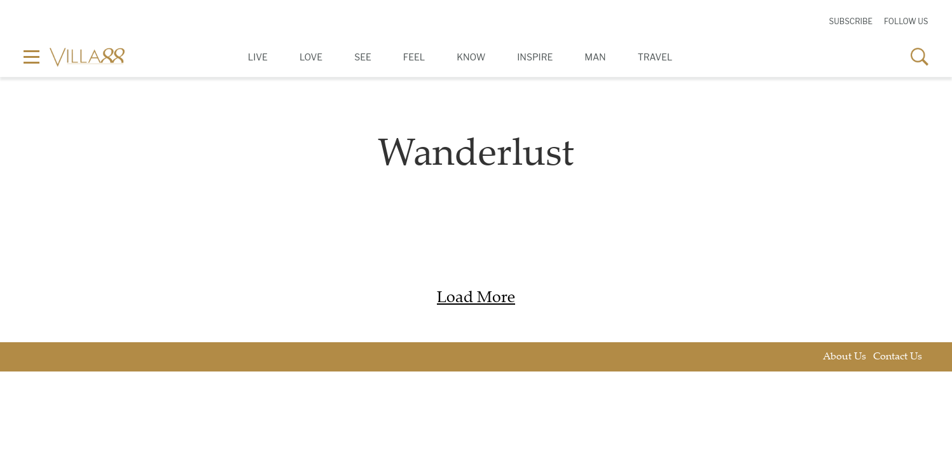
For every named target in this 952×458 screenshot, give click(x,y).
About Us (844, 357)
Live (258, 57)
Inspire (535, 57)
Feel (414, 57)
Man (594, 57)
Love (311, 57)
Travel (655, 57)
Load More (476, 299)
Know (471, 57)
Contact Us (897, 357)
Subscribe (851, 21)
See (362, 57)
